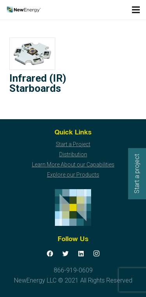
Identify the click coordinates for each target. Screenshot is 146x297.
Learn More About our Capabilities (73, 164)
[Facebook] (50, 253)
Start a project (137, 173)
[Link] (23, 10)
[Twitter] (65, 253)
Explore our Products (73, 175)
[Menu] (136, 10)
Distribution (73, 154)
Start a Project (73, 144)
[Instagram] (96, 253)
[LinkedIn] (81, 253)
